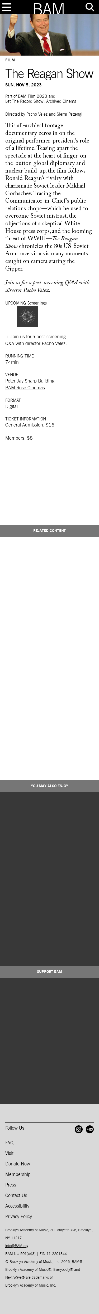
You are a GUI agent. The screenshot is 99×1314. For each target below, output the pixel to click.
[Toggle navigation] (6, 7)
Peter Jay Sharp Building (29, 381)
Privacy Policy (18, 1216)
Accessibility (17, 1206)
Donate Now (17, 1164)
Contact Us (16, 1195)
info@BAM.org (16, 1246)
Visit (9, 1153)
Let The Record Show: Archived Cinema (40, 101)
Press (10, 1185)
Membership (18, 1174)
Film (10, 60)
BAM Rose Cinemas (25, 388)
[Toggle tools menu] (89, 7)
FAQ (9, 1143)
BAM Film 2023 (32, 96)
